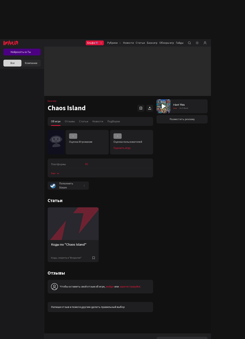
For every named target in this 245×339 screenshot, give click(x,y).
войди (110, 286)
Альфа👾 (92, 43)
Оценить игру (121, 148)
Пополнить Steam (61, 185)
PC (86, 164)
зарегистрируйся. (130, 286)
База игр (152, 43)
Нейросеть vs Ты (21, 52)
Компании (31, 63)
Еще (55, 173)
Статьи (140, 43)
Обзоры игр (166, 43)
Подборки (113, 121)
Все (12, 63)
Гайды (179, 43)
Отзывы (70, 121)
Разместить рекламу (182, 119)
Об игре (56, 121)
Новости (128, 43)
